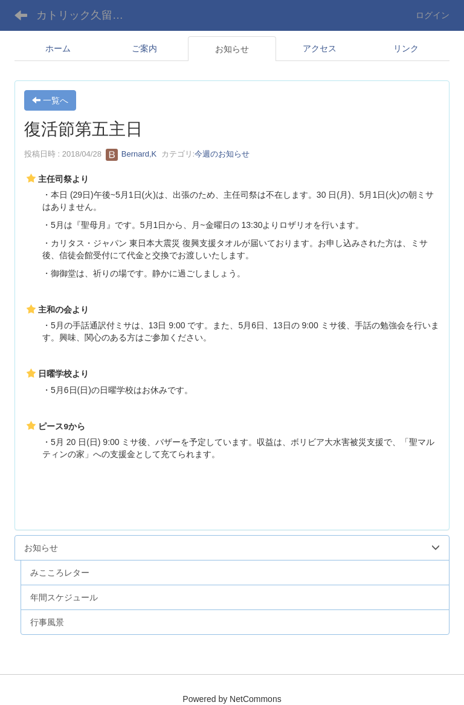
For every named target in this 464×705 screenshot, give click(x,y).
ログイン (433, 15)
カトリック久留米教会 (87, 15)
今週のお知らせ (222, 153)
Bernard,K (131, 153)
